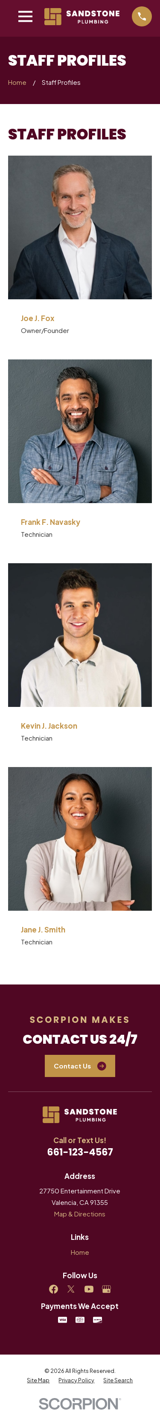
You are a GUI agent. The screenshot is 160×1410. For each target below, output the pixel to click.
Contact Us (80, 1066)
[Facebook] (53, 1289)
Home (80, 1252)
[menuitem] (38, 1380)
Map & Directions (79, 1214)
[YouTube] (88, 1289)
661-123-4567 (80, 1152)
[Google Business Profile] (106, 1289)
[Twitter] (71, 1289)
